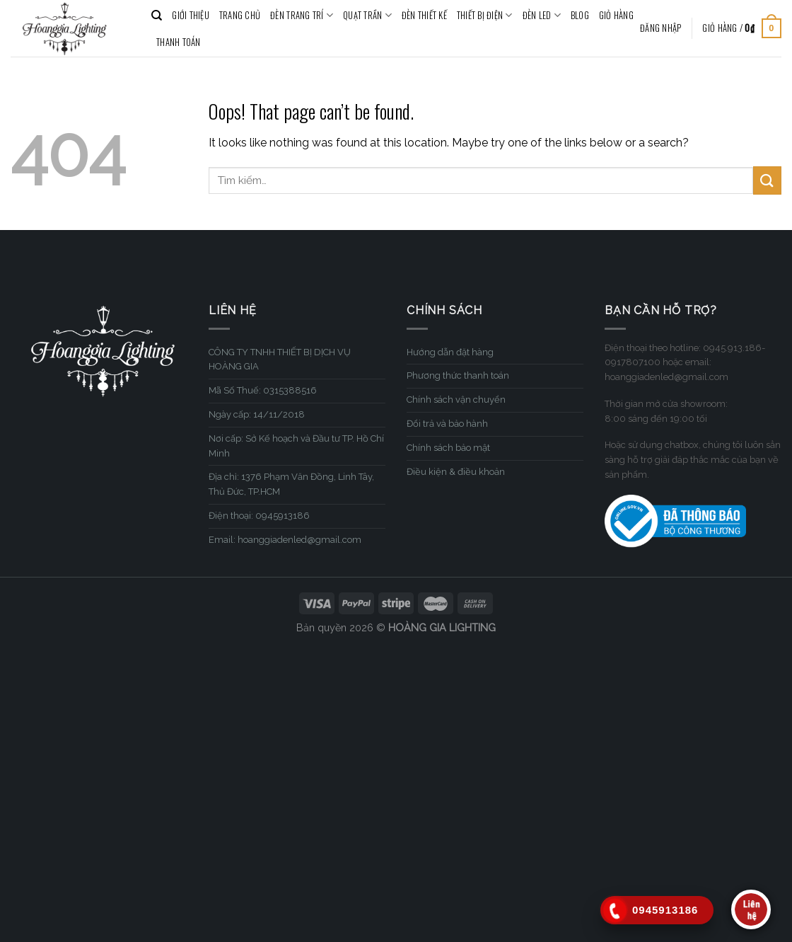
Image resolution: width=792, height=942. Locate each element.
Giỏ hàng (616, 15)
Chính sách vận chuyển (456, 399)
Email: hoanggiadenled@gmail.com (285, 539)
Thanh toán (178, 42)
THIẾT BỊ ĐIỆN (485, 15)
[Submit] (767, 180)
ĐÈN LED (542, 15)
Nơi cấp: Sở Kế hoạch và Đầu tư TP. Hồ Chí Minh (296, 446)
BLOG (580, 15)
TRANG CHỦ (239, 15)
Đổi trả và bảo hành (447, 423)
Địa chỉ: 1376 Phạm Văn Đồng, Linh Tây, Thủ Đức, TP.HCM (291, 484)
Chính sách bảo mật (448, 447)
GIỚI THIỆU (190, 15)
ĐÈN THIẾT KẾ (424, 15)
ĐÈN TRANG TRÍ (301, 15)
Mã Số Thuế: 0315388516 (263, 390)
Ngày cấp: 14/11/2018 (257, 414)
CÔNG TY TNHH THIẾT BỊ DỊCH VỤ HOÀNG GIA (280, 359)
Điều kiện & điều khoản (456, 471)
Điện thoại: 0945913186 (259, 515)
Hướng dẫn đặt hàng (450, 352)
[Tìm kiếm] (156, 15)
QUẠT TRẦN (367, 15)
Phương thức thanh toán (458, 375)
